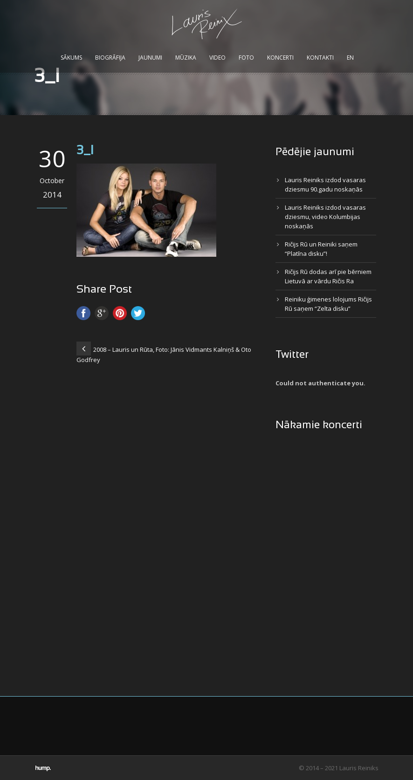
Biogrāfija (110, 58)
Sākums (71, 58)
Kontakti (320, 58)
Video (217, 58)
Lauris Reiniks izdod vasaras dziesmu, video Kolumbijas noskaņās (325, 216)
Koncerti (280, 58)
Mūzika (185, 58)
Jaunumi (150, 58)
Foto (246, 58)
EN (350, 58)
